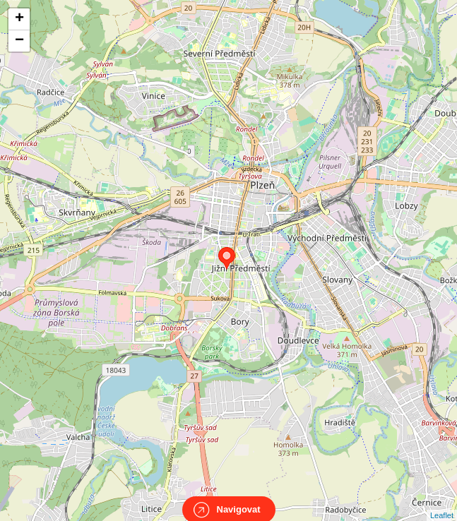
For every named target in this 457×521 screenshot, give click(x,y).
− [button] (19, 41)
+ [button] (19, 19)
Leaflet (441, 502)
